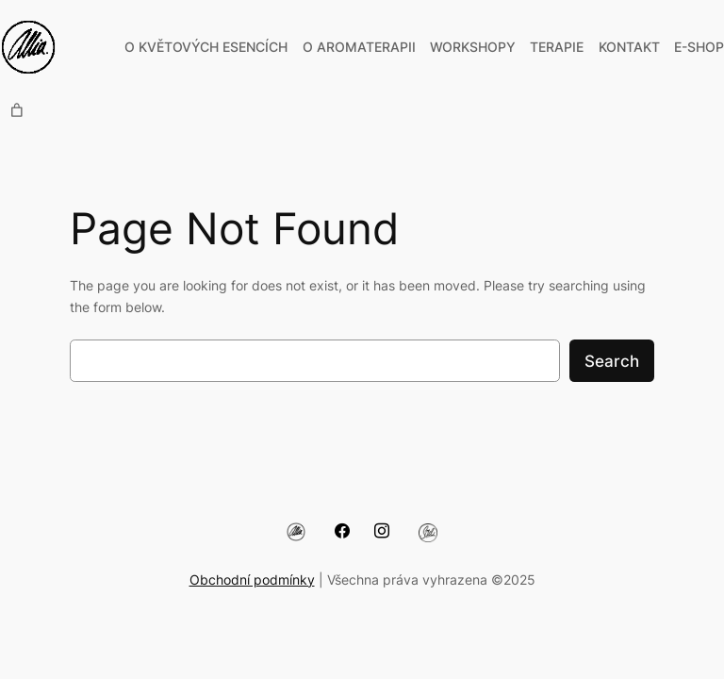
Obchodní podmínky (252, 579)
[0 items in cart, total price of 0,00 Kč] (17, 110)
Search (611, 361)
